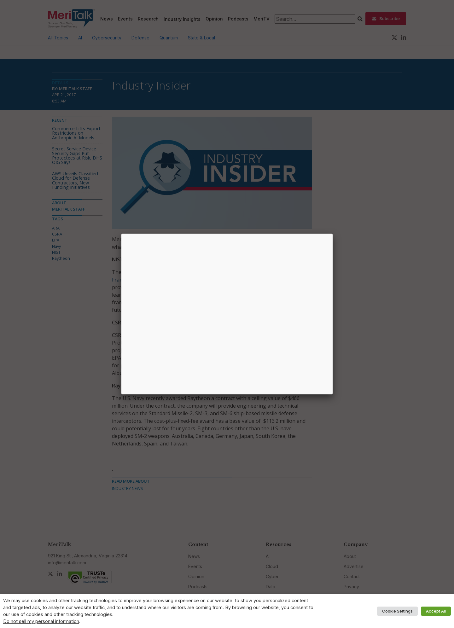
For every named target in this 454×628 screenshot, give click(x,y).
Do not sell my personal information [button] (41, 621)
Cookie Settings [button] (397, 610)
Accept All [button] (436, 610)
